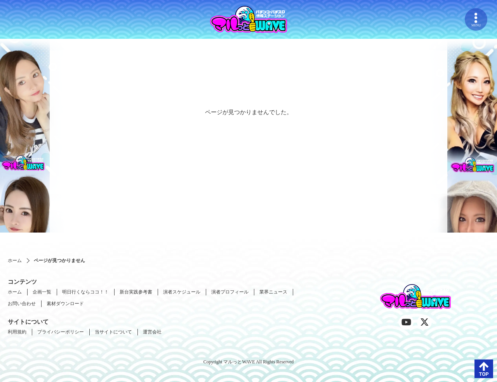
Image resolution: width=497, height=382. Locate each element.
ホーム (15, 260)
